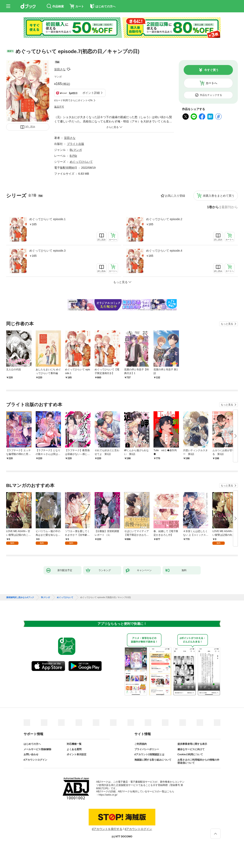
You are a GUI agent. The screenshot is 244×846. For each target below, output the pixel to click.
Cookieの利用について (190, 754)
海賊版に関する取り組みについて (152, 759)
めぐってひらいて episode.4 (164, 250)
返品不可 (59, 106)
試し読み (30, 126)
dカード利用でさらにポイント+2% (73, 100)
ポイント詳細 (91, 92)
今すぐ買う (211, 70)
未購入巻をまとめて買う (218, 195)
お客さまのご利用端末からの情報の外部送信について (198, 761)
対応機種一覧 (74, 744)
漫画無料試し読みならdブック (20, 597)
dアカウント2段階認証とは (149, 754)
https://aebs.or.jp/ (108, 794)
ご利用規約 (140, 744)
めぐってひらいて (81, 161)
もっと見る (227, 323)
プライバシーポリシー (146, 749)
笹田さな (60, 69)
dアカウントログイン (35, 759)
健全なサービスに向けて (191, 749)
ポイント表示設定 (76, 754)
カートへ (211, 83)
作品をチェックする (211, 95)
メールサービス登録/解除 (37, 749)
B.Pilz (73, 155)
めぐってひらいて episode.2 (164, 219)
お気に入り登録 (175, 195)
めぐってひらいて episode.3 (47, 250)
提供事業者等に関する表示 (192, 744)
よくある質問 (74, 749)
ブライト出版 (75, 143)
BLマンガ (76, 149)
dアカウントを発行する (107, 829)
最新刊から (229, 207)
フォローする (68, 69)
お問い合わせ (31, 754)
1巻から (213, 207)
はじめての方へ (32, 744)
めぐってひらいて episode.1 (47, 219)
